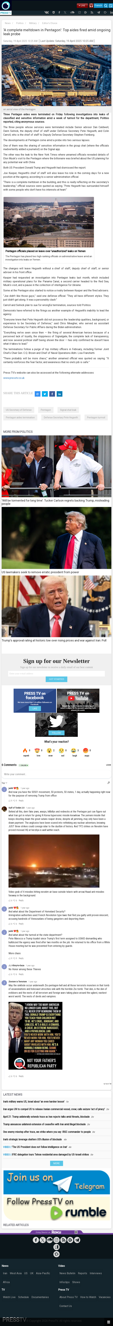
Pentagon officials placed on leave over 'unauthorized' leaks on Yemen (45, 251)
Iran (5, 1273)
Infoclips (64, 1282)
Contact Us (65, 1306)
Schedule (23, 1297)
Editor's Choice (49, 23)
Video (61, 1265)
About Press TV (68, 1297)
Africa (6, 1282)
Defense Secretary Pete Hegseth (61, 417)
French (98, 5)
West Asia (16, 1273)
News (8, 23)
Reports (82, 1273)
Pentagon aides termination (20, 417)
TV (3, 1289)
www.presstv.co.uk (14, 378)
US (26, 1273)
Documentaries (40, 1297)
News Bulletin (67, 1273)
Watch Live (9, 1297)
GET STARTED (56, 679)
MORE (56, 1163)
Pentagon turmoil (96, 417)
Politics (20, 23)
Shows (76, 1282)
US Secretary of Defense (19, 410)
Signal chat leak (68, 410)
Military (33, 23)
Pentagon (46, 410)
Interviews (96, 1273)
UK (31, 1273)
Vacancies (105, 1297)
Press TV (63, 1289)
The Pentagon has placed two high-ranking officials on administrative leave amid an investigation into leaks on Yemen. (48, 258)
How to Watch (88, 1297)
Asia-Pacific (43, 1273)
